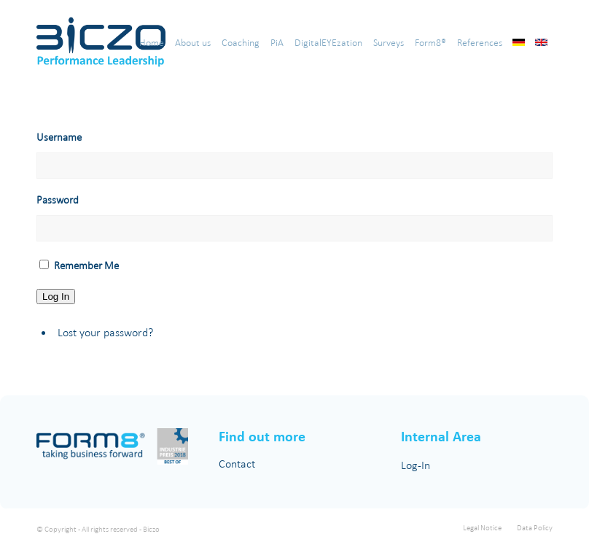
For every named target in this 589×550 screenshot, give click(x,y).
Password (57, 199)
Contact (237, 463)
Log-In (415, 465)
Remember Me (86, 265)
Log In (55, 296)
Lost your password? (105, 332)
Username (59, 137)
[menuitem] (151, 43)
